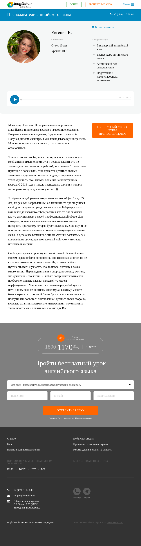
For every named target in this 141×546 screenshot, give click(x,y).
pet (33, 469)
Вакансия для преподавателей (23, 449)
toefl (22, 469)
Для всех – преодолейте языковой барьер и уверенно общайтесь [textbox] (46, 385)
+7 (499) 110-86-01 (20, 490)
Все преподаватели (104, 27)
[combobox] (70, 384)
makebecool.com (115, 522)
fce (43, 469)
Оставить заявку (70, 410)
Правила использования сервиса (91, 444)
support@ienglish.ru (21, 495)
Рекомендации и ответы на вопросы (92, 449)
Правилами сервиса (83, 418)
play (14, 99)
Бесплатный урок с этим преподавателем (112, 130)
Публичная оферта (83, 438)
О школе (12, 438)
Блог (9, 444)
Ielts (10, 469)
